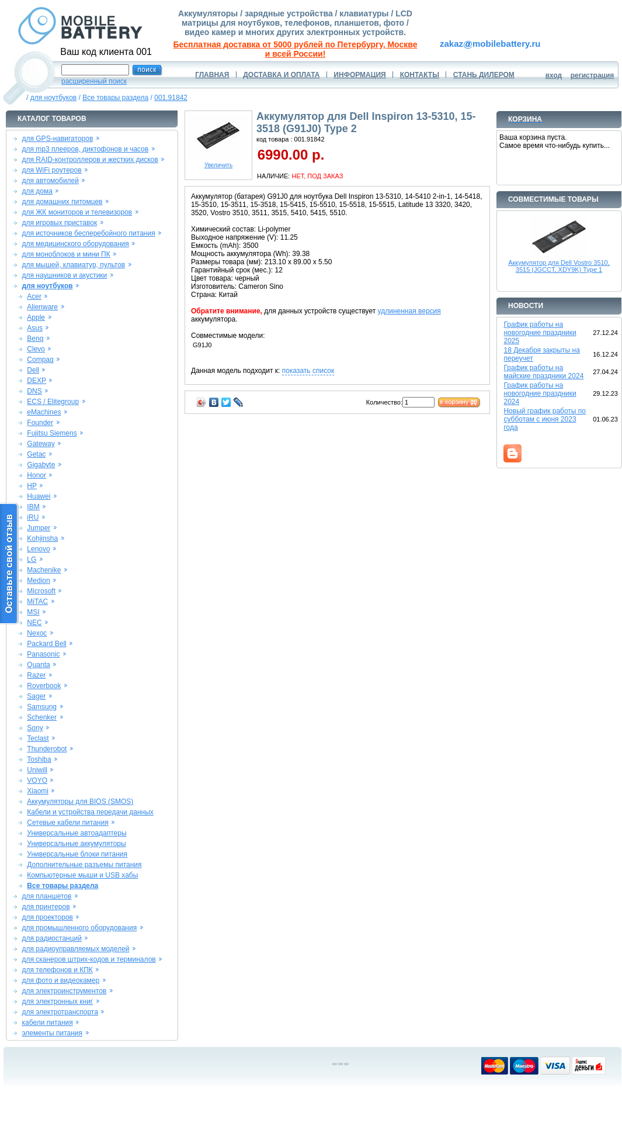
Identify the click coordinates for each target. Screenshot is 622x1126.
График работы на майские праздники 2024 (543, 372)
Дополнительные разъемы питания (84, 865)
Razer (36, 675)
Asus (35, 328)
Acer (34, 296)
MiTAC (37, 601)
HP (32, 486)
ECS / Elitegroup (53, 402)
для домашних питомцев (62, 202)
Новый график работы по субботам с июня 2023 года (544, 419)
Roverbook (44, 686)
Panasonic (43, 654)
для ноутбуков (53, 98)
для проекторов (47, 917)
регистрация (592, 75)
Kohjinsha (42, 538)
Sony (35, 728)
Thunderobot (47, 749)
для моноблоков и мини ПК (66, 254)
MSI (33, 612)
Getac (36, 454)
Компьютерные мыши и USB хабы (82, 875)
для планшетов (46, 896)
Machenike (44, 570)
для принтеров (46, 907)
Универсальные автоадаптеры (76, 833)
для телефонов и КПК (57, 970)
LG (31, 559)
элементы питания (52, 1033)
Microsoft (41, 591)
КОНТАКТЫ (419, 75)
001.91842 (170, 98)
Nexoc (37, 633)
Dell (33, 370)
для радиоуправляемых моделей (75, 949)
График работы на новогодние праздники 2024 (539, 393)
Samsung (42, 707)
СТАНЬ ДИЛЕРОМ (484, 75)
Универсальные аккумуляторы (76, 844)
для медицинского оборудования (75, 244)
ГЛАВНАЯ (212, 75)
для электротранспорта (60, 1012)
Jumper (38, 528)
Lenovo (38, 549)
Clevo (36, 349)
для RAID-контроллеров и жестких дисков (90, 160)
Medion (38, 580)
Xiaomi (37, 791)
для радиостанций (52, 938)
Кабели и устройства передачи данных (90, 812)
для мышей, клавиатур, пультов (73, 265)
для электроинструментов (64, 991)
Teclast (37, 738)
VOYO (37, 780)
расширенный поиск (94, 81)
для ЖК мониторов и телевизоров (77, 212)
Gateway (40, 444)
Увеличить (218, 162)
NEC (34, 623)
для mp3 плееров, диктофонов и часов (85, 149)
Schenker (42, 717)
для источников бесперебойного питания (88, 233)
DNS (34, 391)
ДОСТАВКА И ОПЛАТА (281, 75)
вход (553, 75)
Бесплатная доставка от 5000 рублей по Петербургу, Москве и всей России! (295, 49)
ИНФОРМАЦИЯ (359, 75)
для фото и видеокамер (60, 980)
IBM (33, 507)
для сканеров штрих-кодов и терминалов (88, 959)
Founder (40, 423)
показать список (308, 371)
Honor (36, 475)
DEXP (36, 381)
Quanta (38, 665)
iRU (33, 517)
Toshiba (39, 759)
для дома (37, 191)
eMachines (44, 412)
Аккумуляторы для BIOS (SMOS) (80, 801)
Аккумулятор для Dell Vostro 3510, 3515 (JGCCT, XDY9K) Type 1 (559, 266)
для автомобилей (50, 181)
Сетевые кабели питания (67, 822)
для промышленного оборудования (79, 928)
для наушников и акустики (64, 275)
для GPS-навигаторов (57, 138)
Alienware (42, 307)
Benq (35, 338)
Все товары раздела (115, 98)
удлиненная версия (409, 311)
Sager (36, 696)
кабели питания (47, 1022)
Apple (36, 317)
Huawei (38, 496)
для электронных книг (57, 1001)
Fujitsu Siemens (52, 433)
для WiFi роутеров (51, 170)
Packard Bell (46, 644)
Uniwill (37, 770)
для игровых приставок (59, 223)
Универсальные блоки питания (77, 854)
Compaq (40, 359)
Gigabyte (41, 465)
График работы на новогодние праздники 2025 (539, 332)
